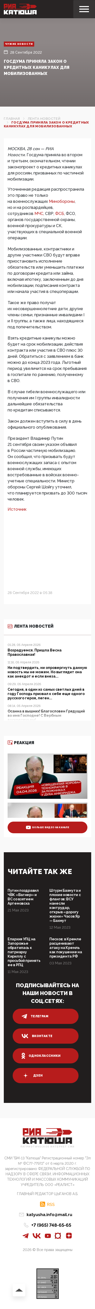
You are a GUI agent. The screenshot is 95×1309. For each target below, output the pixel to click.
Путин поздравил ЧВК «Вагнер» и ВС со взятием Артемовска (23, 896)
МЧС (38, 213)
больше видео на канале (47, 827)
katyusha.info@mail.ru (49, 1214)
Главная (12, 119)
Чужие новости (19, 44)
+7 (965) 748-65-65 (51, 1225)
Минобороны (62, 201)
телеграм (35, 1016)
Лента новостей (44, 119)
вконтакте (37, 1036)
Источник (18, 509)
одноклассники (41, 1056)
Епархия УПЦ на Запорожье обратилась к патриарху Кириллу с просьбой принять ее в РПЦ (24, 952)
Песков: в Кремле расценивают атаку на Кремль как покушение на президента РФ (65, 947)
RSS (51, 1204)
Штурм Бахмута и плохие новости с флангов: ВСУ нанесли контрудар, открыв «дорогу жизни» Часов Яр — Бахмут (65, 905)
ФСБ (59, 213)
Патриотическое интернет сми (48, 1147)
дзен (32, 1076)
